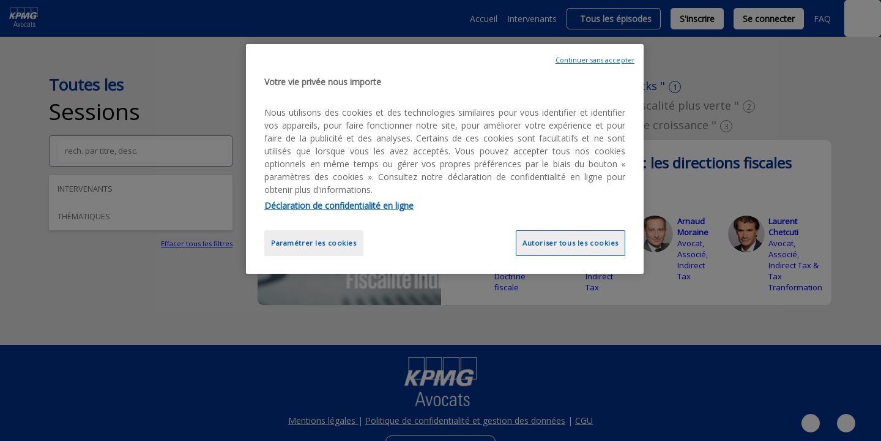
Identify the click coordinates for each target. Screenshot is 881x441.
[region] (445, 159)
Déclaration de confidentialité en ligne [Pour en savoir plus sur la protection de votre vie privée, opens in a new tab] (339, 205)
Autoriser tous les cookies (570, 242)
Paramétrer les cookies (314, 242)
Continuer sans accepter (595, 60)
